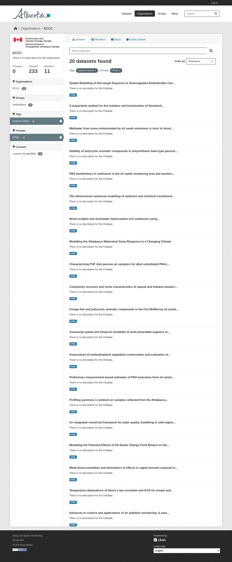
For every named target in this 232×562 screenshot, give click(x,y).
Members (98, 39)
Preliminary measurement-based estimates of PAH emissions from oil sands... (121, 377)
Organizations (144, 13)
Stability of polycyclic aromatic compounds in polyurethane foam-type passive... (123, 151)
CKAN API (18, 540)
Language (159, 546)
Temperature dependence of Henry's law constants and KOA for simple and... (121, 490)
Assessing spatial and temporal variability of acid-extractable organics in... (119, 331)
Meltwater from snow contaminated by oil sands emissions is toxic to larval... (121, 128)
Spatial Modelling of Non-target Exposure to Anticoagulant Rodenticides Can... (122, 83)
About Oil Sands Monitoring (27, 535)
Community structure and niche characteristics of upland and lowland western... (123, 286)
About (174, 13)
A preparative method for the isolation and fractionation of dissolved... (116, 105)
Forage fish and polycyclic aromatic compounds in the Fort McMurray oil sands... (124, 309)
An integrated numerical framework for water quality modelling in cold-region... (122, 422)
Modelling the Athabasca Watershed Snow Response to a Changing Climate (120, 241)
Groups (162, 13)
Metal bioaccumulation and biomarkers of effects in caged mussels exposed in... (123, 467)
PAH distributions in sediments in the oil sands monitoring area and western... (122, 173)
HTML (73, 95)
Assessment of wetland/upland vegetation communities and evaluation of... (120, 354)
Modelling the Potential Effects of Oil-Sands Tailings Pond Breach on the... (119, 445)
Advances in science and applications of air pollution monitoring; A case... (119, 512)
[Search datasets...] (202, 14)
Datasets (127, 13)
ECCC (48, 28)
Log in (214, 2)
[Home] (15, 28)
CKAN (160, 540)
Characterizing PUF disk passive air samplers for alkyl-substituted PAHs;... (119, 264)
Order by (179, 61)
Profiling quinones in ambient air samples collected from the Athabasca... (118, 399)
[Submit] (215, 14)
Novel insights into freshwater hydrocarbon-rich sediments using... (114, 218)
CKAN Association (22, 544)
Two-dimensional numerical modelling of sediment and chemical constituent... (122, 196)
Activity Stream (136, 39)
